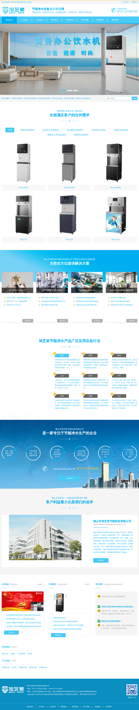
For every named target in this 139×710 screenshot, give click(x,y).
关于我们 (126, 2)
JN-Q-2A (69, 297)
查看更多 (101, 589)
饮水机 (14, 667)
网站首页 (9, 20)
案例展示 (54, 20)
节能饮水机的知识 (59, 647)
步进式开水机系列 (30, 98)
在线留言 (100, 20)
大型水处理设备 (69, 98)
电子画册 (85, 20)
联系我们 (134, 2)
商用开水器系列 (81, 140)
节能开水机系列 (17, 98)
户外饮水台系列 (56, 98)
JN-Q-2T (23, 297)
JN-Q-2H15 (23, 245)
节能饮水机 (6, 667)
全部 (10, 135)
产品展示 (39, 20)
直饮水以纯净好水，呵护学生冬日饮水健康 (68, 654)
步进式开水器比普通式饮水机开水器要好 (67, 658)
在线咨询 (69, 486)
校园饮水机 (23, 667)
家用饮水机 (43, 667)
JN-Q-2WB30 (115, 245)
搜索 (134, 98)
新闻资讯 (69, 20)
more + (41, 612)
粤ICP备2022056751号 (88, 694)
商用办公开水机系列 (83, 98)
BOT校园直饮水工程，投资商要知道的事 (20, 646)
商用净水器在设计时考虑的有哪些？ (66, 650)
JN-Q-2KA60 (69, 245)
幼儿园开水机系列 (44, 98)
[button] (63, 90)
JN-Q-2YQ (115, 297)
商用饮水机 (33, 667)
